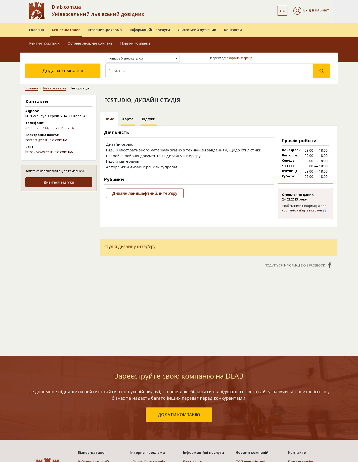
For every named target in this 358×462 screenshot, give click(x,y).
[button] (311, 11)
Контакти (233, 29)
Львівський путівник (197, 29)
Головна (36, 29)
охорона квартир (239, 58)
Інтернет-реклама (105, 29)
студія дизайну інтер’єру (130, 246)
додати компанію (179, 414)
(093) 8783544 (36, 128)
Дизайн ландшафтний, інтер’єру (145, 193)
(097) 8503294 (62, 128)
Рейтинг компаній (44, 43)
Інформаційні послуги (150, 29)
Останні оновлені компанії (90, 43)
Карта (128, 119)
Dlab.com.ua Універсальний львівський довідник (98, 10)
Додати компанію (62, 70)
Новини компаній (135, 43)
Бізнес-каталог (66, 29)
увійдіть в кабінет (311, 210)
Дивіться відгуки (59, 182)
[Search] (209, 71)
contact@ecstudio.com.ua (46, 139)
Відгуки (148, 119)
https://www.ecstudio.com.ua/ (49, 151)
